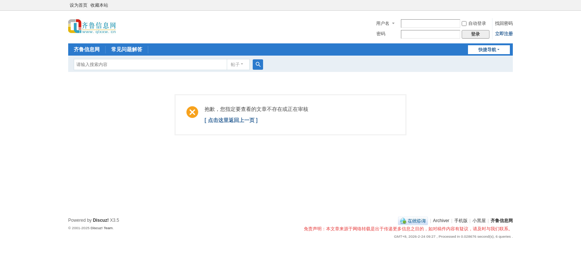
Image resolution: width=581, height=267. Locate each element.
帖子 (235, 64)
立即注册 (504, 33)
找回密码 (504, 23)
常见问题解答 (126, 49)
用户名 (382, 23)
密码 (380, 33)
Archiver (441, 220)
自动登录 (474, 23)
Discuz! (101, 220)
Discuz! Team (101, 228)
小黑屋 (479, 220)
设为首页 (78, 5)
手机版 (461, 220)
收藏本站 (99, 5)
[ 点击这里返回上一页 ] (231, 120)
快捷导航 (487, 49)
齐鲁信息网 (87, 49)
